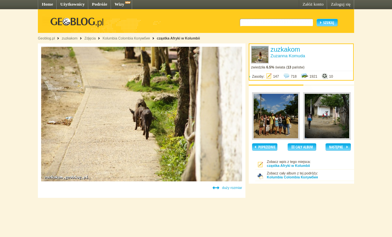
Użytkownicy (72, 4)
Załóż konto (312, 4)
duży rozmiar (232, 188)
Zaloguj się (340, 4)
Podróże (99, 4)
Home (47, 4)
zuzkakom (69, 38)
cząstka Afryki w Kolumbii (178, 38)
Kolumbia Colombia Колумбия (126, 38)
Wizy (119, 4)
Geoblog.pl (46, 38)
